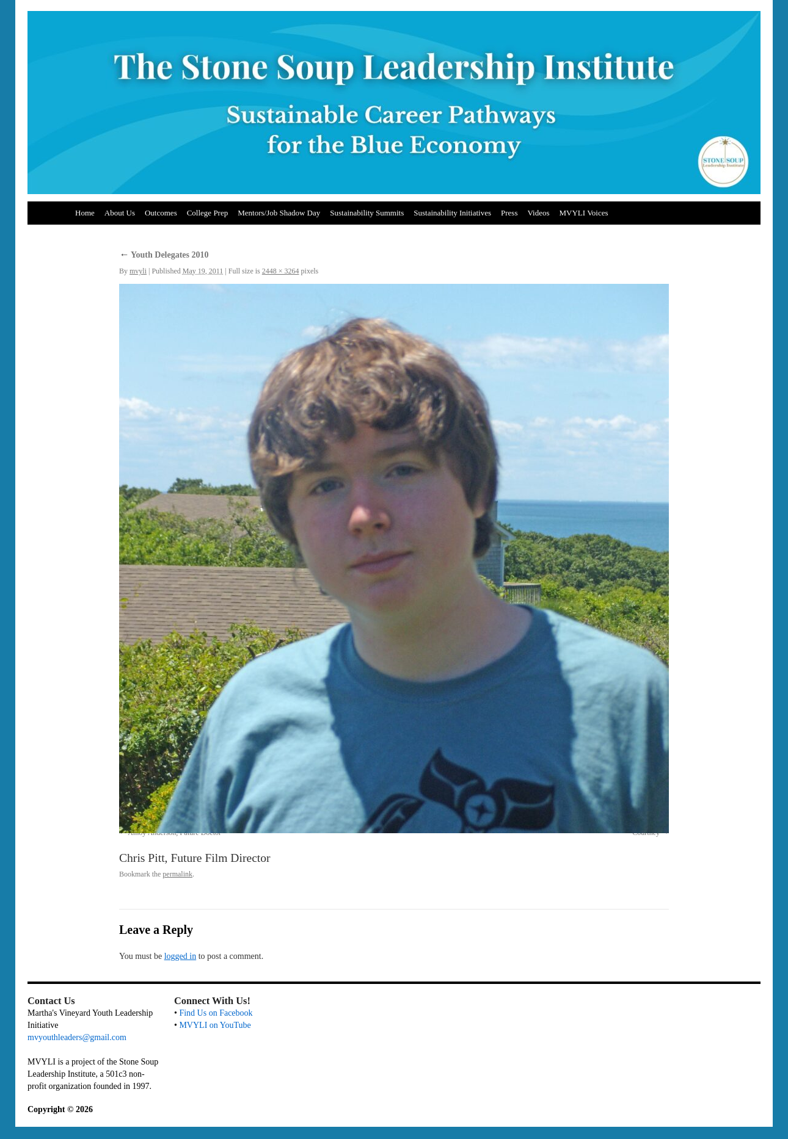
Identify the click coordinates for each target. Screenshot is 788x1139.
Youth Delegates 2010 (164, 254)
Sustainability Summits (367, 212)
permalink (177, 874)
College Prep (207, 212)
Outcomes (161, 212)
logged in (180, 956)
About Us (119, 212)
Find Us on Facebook (215, 1013)
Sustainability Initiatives (452, 212)
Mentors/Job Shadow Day (279, 212)
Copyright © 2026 (60, 1109)
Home (85, 212)
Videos (538, 212)
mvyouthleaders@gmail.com (76, 1037)
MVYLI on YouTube (214, 1025)
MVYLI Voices (584, 212)
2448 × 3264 (280, 271)
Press (509, 212)
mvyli (138, 271)
